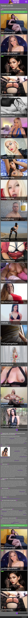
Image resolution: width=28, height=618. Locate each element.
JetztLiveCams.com (3, 498)
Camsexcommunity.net (10, 498)
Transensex (12, 523)
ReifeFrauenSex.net (17, 498)
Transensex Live (16, 460)
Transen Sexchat (4, 511)
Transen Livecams (17, 451)
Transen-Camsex (20, 470)
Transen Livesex (12, 438)
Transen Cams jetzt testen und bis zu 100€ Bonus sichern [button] (14, 11)
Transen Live (21, 510)
